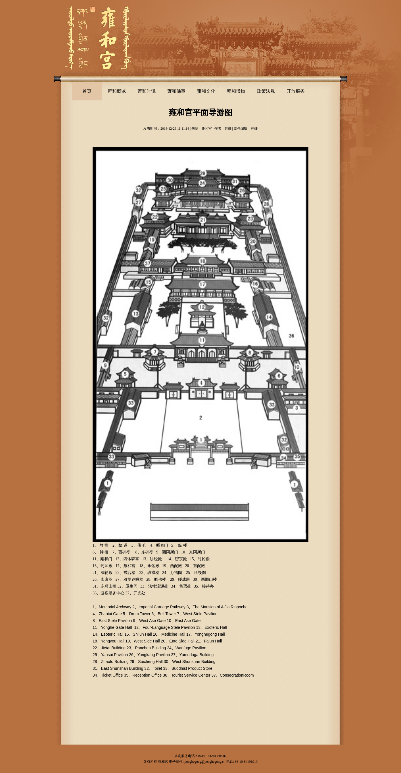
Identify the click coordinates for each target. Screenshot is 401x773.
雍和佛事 (176, 91)
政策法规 (266, 91)
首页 (86, 91)
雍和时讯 (146, 91)
